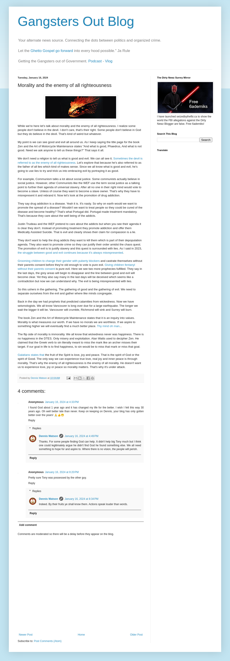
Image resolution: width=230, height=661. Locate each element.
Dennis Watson (48, 436)
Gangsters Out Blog (76, 21)
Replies (36, 428)
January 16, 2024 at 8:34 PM (81, 498)
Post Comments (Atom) (47, 641)
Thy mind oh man (108, 326)
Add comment (28, 525)
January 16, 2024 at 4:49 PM (81, 436)
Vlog (109, 61)
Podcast (95, 61)
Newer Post (26, 634)
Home (81, 634)
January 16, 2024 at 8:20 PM (62, 472)
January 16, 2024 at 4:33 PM (62, 402)
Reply (31, 420)
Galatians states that (31, 354)
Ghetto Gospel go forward (52, 51)
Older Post (136, 634)
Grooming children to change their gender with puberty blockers (59, 260)
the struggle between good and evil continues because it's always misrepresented (70, 252)
